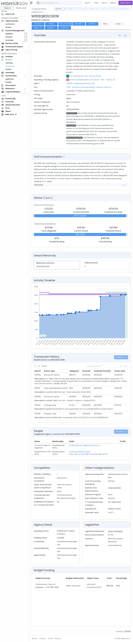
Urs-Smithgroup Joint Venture (83, 76)
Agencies (10, 79)
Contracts (10, 24)
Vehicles (9, 63)
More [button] (87, 3)
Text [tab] (125, 35)
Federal (7, 8)
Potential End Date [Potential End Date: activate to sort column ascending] (102, 371)
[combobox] (72, 3)
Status (51, 24)
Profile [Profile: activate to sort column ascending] (123, 441)
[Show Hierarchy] (100, 76)
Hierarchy (79, 24)
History (38, 28)
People (8, 82)
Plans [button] (96, 3)
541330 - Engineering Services (79, 83)
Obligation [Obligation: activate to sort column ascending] (74, 371)
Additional (64, 28)
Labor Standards (115, 531)
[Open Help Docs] (42, 12)
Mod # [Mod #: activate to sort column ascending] (38, 371)
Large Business (114, 488)
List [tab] (119, 35)
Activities (9, 40)
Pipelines (9, 33)
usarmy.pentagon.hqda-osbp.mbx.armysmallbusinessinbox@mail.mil (88, 452)
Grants (8, 27)
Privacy (58, 638)
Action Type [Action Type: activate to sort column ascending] (49, 371)
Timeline (92, 24)
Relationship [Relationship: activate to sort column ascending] (57, 441)
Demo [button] (104, 3)
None (68, 98)
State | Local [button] (21, 8)
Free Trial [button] (125, 3)
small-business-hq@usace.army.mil (84, 445)
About (34, 638)
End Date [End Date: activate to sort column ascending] (86, 371)
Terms (50, 638)
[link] (125, 366)
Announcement (65, 24)
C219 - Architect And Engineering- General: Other (87, 87)
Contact (42, 638)
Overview (38, 24)
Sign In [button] (113, 3)
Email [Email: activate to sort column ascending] (71, 441)
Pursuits (9, 37)
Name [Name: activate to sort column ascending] (37, 441)
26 (67, 106)
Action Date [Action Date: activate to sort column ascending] (119, 371)
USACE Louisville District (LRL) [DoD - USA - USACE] (91, 79)
